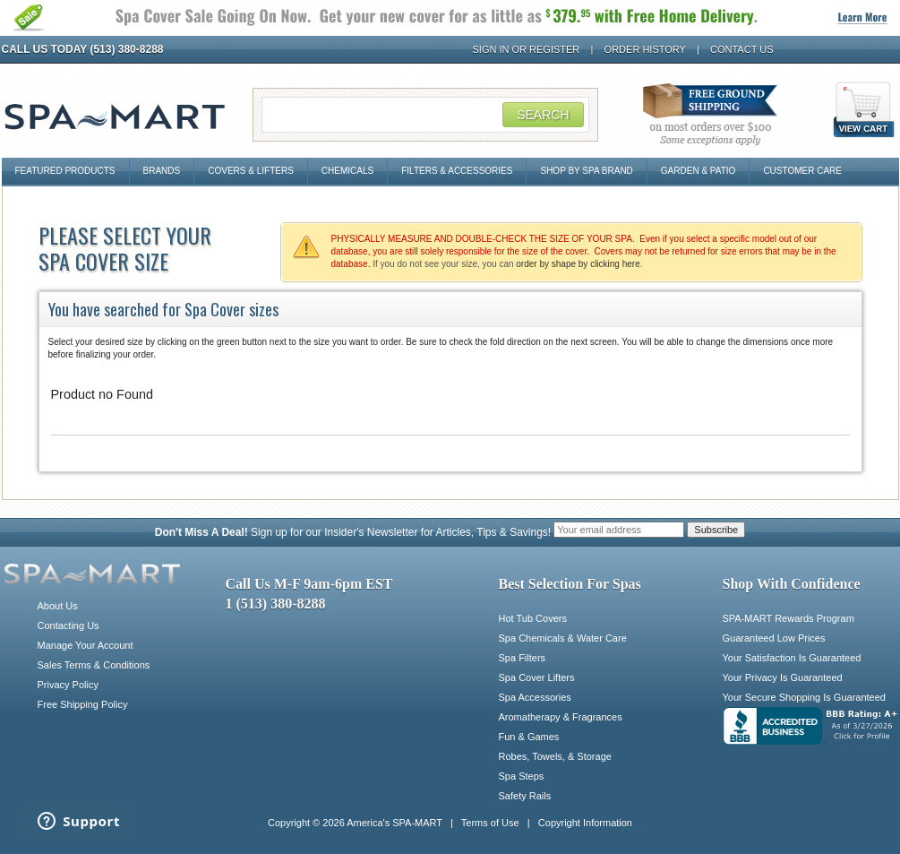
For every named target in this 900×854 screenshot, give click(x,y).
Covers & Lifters (251, 171)
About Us (58, 605)
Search (543, 115)
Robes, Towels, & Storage (555, 756)
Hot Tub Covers (533, 618)
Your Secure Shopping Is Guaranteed (804, 697)
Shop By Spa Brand (586, 171)
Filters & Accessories (456, 171)
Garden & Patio (698, 171)
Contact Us (742, 49)
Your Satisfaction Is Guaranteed (792, 657)
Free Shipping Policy (83, 704)
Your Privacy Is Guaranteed (783, 677)
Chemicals (347, 171)
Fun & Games (529, 736)
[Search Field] (425, 115)
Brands (162, 171)
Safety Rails (525, 795)
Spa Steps (521, 776)
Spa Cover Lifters (537, 677)
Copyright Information (585, 822)
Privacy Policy (68, 684)
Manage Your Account (85, 645)
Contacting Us (68, 625)
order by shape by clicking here (577, 264)
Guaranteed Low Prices (774, 638)
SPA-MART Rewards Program (788, 618)
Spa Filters (522, 657)
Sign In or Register (526, 49)
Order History (645, 49)
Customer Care (802, 171)
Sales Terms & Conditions (94, 665)
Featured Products (65, 171)
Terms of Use (490, 822)
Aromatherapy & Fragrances (560, 717)
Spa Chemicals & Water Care (563, 638)
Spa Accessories (535, 697)
